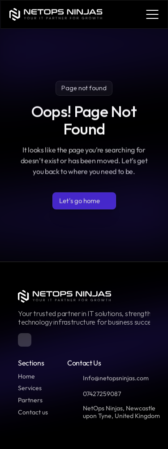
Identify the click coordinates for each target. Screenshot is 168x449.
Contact (29, 412)
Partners (30, 400)
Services (30, 388)
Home (26, 376)
